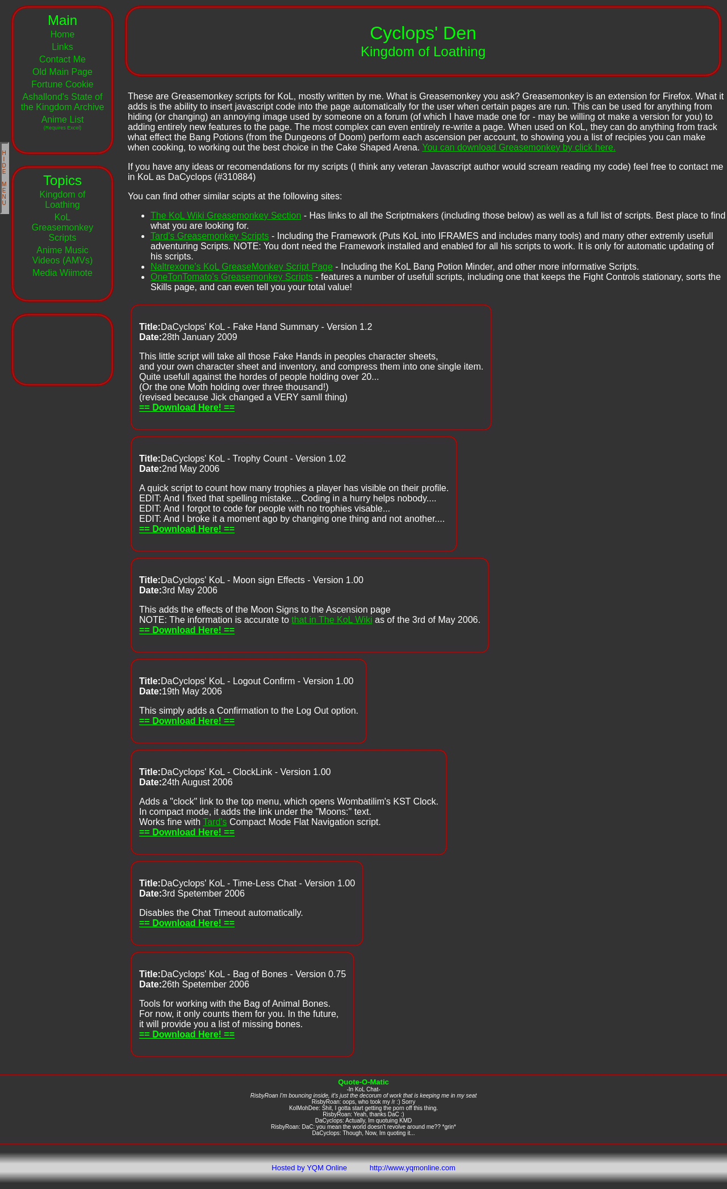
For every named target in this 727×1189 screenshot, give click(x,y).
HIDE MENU (4, 178)
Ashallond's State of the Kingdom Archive (63, 102)
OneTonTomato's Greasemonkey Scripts (232, 277)
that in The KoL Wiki (331, 620)
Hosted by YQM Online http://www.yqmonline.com (363, 1167)
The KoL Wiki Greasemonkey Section (226, 215)
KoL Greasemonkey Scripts (63, 227)
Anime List (62, 123)
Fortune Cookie (62, 84)
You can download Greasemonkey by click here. (519, 147)
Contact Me (62, 59)
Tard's (215, 822)
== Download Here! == (187, 407)
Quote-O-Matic (363, 1082)
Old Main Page (62, 72)
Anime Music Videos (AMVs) (62, 255)
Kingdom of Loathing (63, 200)
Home (63, 34)
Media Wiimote (62, 273)
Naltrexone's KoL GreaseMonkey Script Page (242, 266)
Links (62, 47)
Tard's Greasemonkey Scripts (210, 236)
